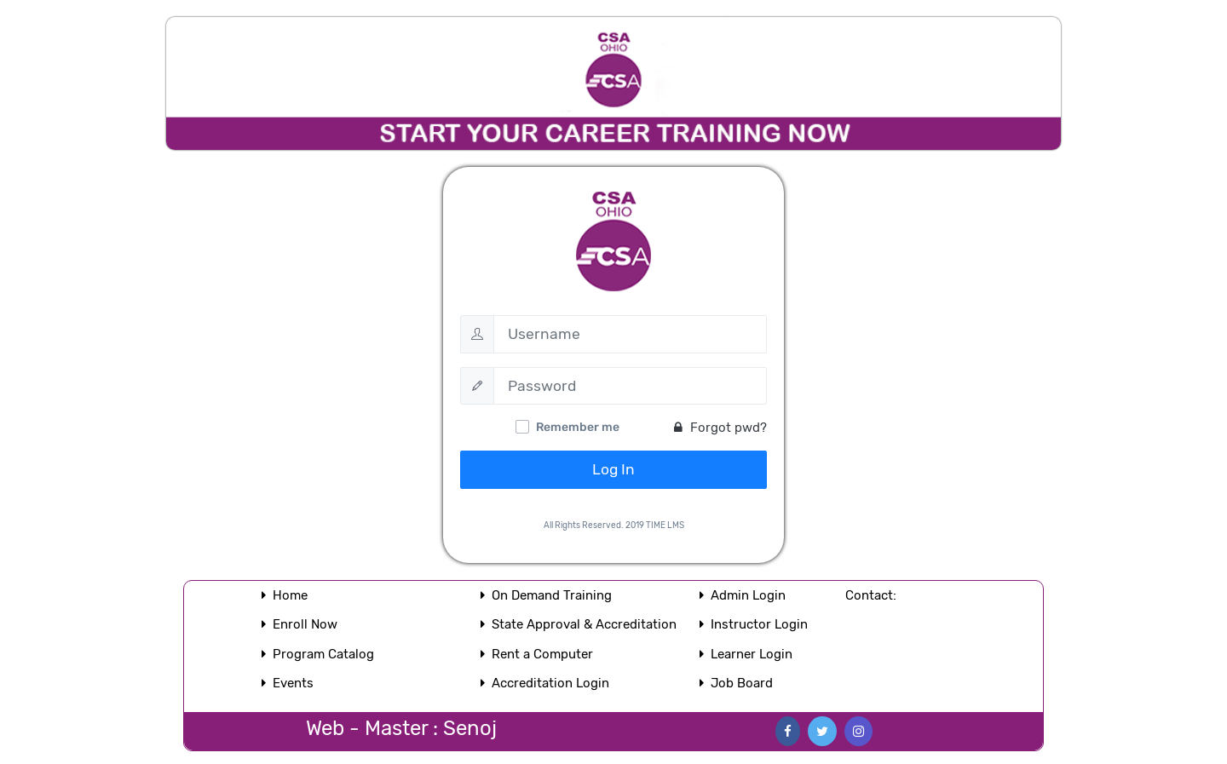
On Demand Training (552, 595)
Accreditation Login (550, 683)
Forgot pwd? (720, 427)
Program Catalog (323, 654)
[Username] (630, 334)
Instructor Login (759, 624)
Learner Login (751, 654)
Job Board (742, 683)
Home (290, 595)
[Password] (630, 386)
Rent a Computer (542, 654)
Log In (613, 469)
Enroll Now (305, 624)
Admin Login (748, 595)
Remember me (577, 427)
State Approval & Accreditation (584, 624)
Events (293, 683)
